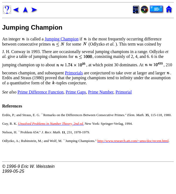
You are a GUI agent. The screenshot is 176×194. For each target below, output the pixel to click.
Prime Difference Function (40, 92)
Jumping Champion (32, 27)
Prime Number (100, 92)
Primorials (74, 73)
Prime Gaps (76, 92)
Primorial (123, 92)
